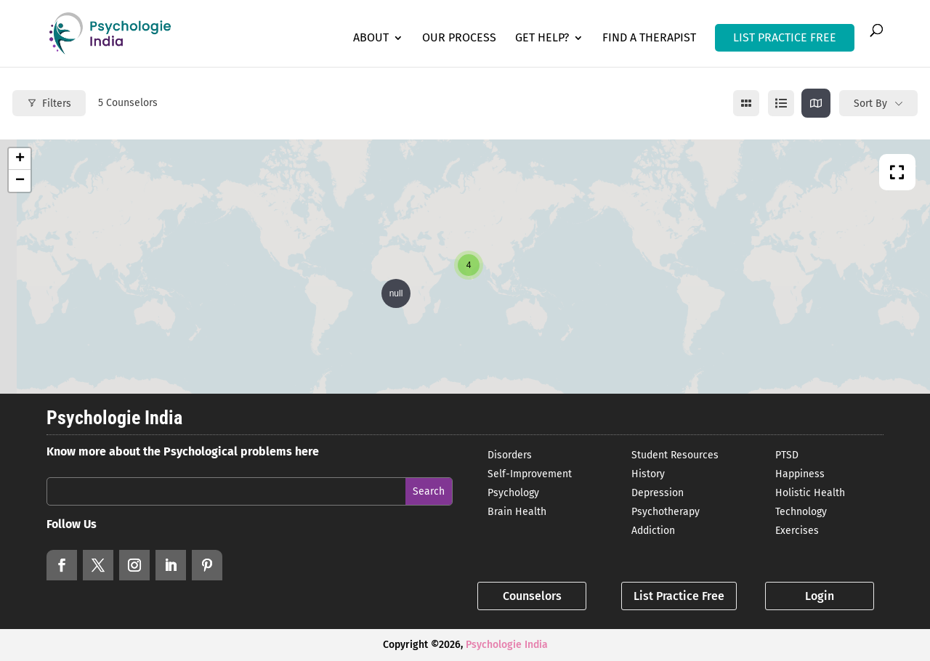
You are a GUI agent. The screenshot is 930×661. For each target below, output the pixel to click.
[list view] (781, 103)
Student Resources (675, 455)
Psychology (513, 493)
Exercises (797, 530)
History (648, 474)
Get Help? (542, 38)
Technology (801, 512)
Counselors (532, 596)
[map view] (815, 103)
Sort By (870, 103)
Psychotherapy (665, 512)
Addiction (653, 530)
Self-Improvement (530, 474)
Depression (657, 493)
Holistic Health (810, 493)
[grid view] (746, 103)
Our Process (459, 38)
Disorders (510, 455)
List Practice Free (679, 596)
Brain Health (517, 512)
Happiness (800, 474)
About (371, 38)
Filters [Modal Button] (49, 103)
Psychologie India (507, 644)
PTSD (786, 455)
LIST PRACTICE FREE (784, 37)
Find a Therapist (649, 38)
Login (819, 596)
